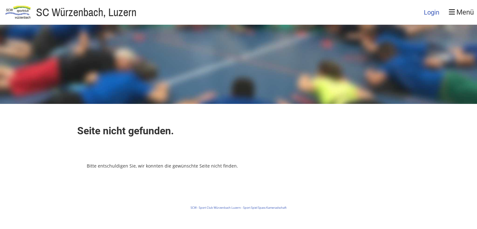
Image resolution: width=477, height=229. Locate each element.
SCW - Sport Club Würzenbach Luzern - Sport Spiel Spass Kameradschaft (238, 208)
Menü (461, 12)
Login (431, 12)
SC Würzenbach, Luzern (86, 12)
